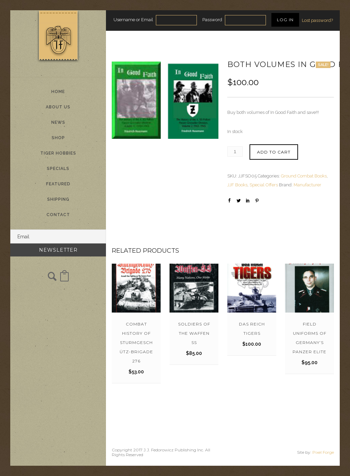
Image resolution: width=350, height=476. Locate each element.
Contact (58, 214)
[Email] (58, 236)
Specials (58, 168)
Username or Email (133, 19)
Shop (58, 137)
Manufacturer (307, 184)
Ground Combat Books (304, 175)
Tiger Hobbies (58, 153)
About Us (58, 107)
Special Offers (264, 184)
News (58, 122)
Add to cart (274, 152)
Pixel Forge (323, 452)
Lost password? (317, 20)
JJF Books (237, 184)
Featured (58, 184)
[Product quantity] (235, 151)
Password (212, 19)
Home (58, 91)
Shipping (58, 199)
